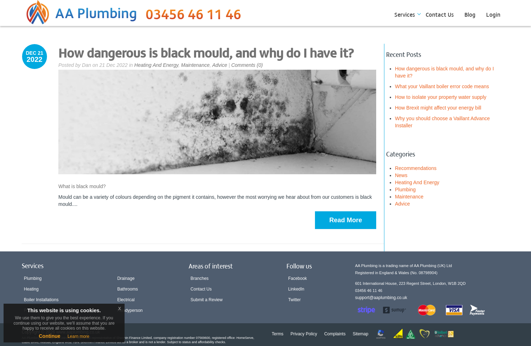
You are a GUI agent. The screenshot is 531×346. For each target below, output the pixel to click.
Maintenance (195, 65)
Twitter (294, 299)
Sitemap (360, 333)
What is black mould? (82, 186)
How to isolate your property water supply (441, 97)
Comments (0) (247, 65)
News (401, 175)
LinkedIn (296, 289)
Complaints (335, 333)
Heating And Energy (156, 65)
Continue (50, 336)
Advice (219, 65)
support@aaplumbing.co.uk (381, 297)
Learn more (78, 336)
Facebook (297, 278)
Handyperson (129, 310)
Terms (278, 333)
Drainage (126, 278)
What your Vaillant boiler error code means (442, 86)
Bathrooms (127, 289)
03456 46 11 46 (193, 16)
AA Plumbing (96, 12)
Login (493, 14)
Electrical (126, 299)
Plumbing (405, 189)
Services (404, 14)
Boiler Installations (41, 299)
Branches (199, 278)
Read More (345, 220)
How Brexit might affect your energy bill (438, 108)
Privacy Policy (303, 333)
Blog (469, 14)
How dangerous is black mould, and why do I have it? (206, 52)
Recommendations (416, 168)
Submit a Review (206, 299)
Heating (31, 289)
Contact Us (440, 14)
